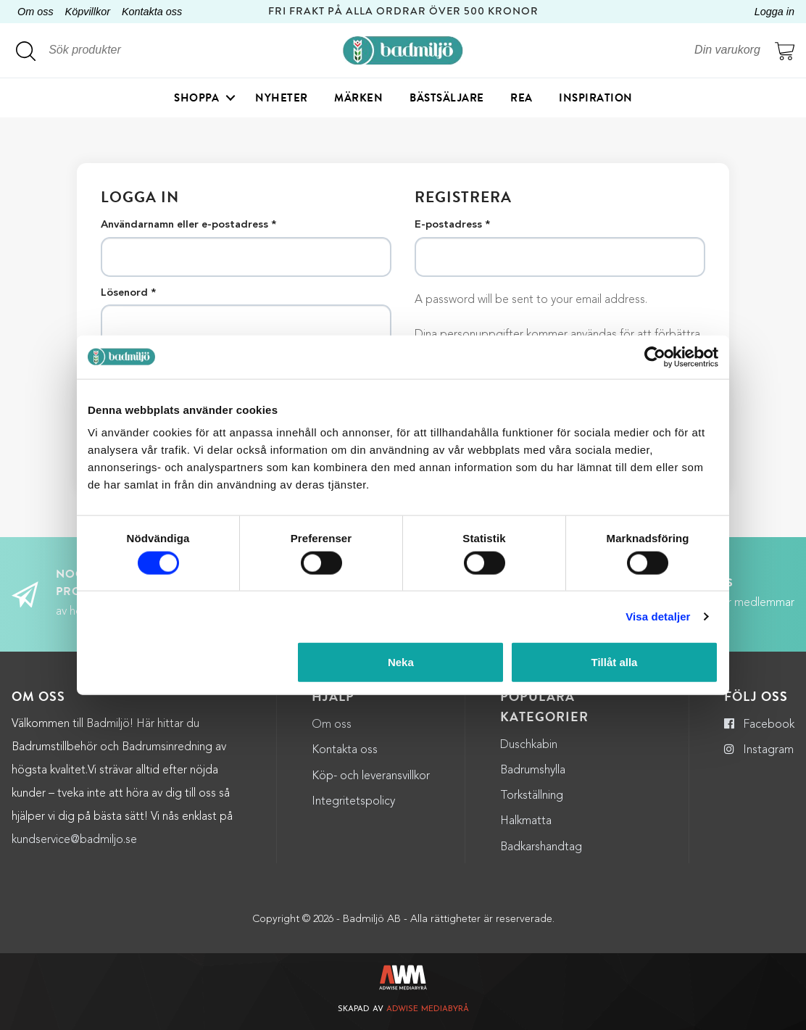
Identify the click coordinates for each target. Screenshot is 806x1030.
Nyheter (281, 98)
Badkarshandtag (541, 847)
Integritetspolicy (353, 801)
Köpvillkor (87, 11)
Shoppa (196, 98)
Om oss (35, 11)
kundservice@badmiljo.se (74, 840)
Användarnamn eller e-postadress (188, 225)
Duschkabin (528, 745)
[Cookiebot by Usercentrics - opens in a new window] (654, 356)
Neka (401, 662)
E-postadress (452, 225)
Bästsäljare (447, 98)
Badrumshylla (532, 770)
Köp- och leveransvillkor (371, 776)
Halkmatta (526, 821)
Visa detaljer (658, 616)
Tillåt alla (614, 662)
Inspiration (596, 98)
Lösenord (128, 293)
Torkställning (531, 796)
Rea (521, 98)
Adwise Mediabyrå (427, 1009)
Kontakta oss (152, 11)
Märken (358, 98)
